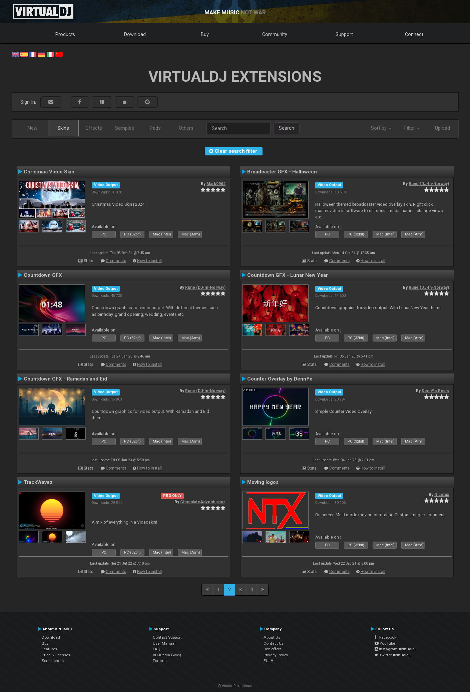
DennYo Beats (435, 391)
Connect (414, 34)
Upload (442, 128)
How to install (149, 260)
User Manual (164, 643)
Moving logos (263, 482)
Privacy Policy (276, 655)
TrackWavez (38, 482)
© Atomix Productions (235, 686)
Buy (205, 34)
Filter (412, 128)
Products (65, 34)
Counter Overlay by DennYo (280, 379)
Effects (94, 128)
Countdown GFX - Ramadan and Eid (65, 379)
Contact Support (167, 637)
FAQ (156, 649)
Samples (124, 128)
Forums (159, 660)
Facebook (385, 637)
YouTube (385, 643)
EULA (269, 660)
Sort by (381, 128)
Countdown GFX (43, 275)
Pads (155, 128)
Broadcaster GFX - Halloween (282, 172)
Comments (116, 260)
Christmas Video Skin (49, 172)
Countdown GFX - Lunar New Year (287, 275)
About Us (272, 637)
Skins (63, 128)
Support (344, 34)
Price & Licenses (56, 655)
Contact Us (274, 643)
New (32, 128)
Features (49, 649)
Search (286, 128)
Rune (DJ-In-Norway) (429, 183)
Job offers (273, 649)
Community (274, 34)
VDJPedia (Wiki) (167, 655)
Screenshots (53, 660)
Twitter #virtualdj (392, 655)
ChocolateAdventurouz (202, 502)
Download (135, 34)
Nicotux (441, 494)
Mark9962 (215, 183)
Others (186, 128)
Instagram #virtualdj (395, 649)
